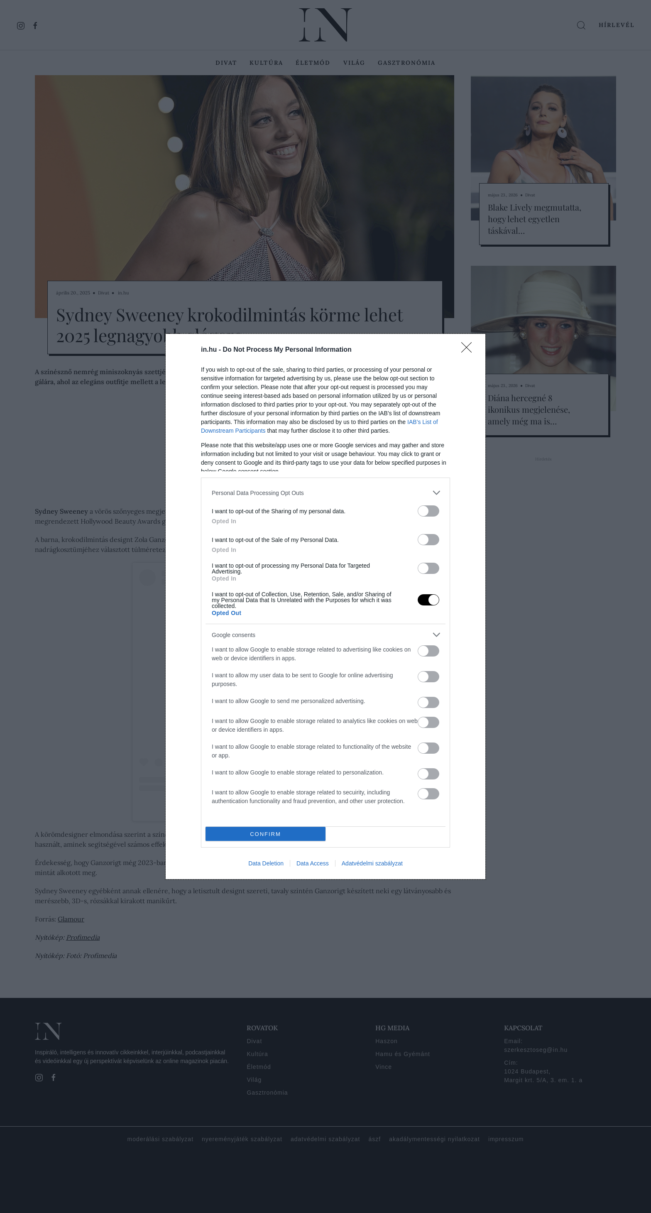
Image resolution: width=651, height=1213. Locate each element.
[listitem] (325, 492)
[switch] (428, 511)
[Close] (469, 350)
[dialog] (325, 606)
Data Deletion (266, 863)
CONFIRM (265, 834)
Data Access (312, 863)
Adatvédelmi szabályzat (372, 863)
